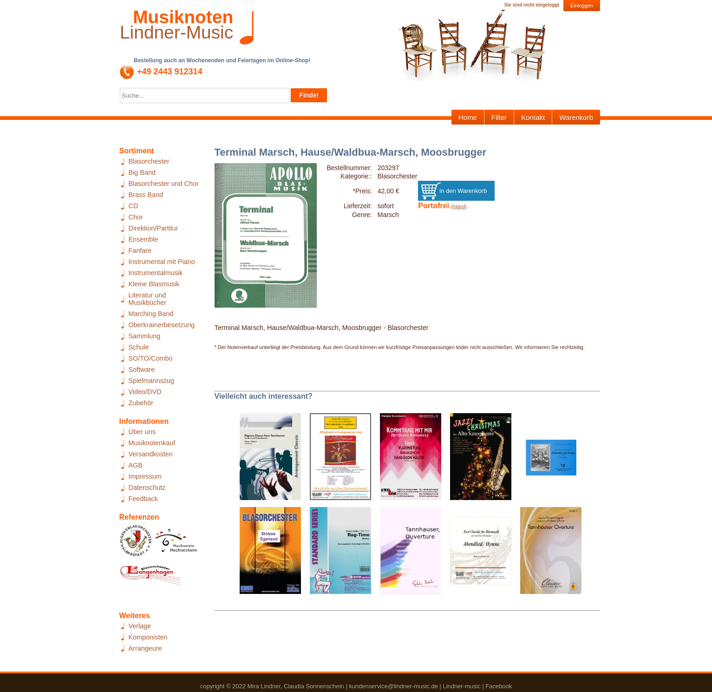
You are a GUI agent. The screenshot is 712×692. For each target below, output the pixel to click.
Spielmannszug (151, 380)
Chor (136, 217)
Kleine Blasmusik (154, 284)
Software (142, 369)
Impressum (145, 476)
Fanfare (140, 250)
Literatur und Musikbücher (148, 298)
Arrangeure (145, 648)
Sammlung (145, 336)
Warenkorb (576, 117)
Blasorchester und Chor (164, 183)
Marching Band (151, 313)
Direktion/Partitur (153, 228)
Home (467, 117)
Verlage (140, 626)
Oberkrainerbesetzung (162, 325)
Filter (499, 117)
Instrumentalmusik (156, 273)
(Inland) (459, 206)
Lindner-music (461, 686)
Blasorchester (149, 161)
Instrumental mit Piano (162, 261)
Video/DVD (145, 391)
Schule (139, 347)
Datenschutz (147, 487)
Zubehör (141, 403)
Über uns (142, 431)
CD (133, 206)
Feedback (143, 498)
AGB (136, 465)
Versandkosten (151, 454)
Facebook (498, 686)
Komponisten (148, 637)
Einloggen (581, 5)
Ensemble (143, 239)
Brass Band (146, 194)
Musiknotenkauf (152, 443)
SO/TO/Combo (151, 358)
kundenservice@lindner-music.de (393, 686)
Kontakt (533, 117)
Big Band (142, 172)
